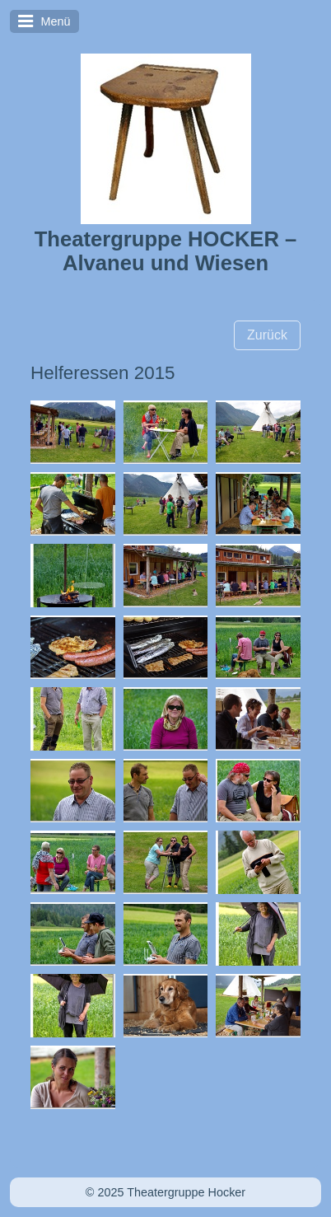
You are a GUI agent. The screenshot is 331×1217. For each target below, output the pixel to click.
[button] (267, 335)
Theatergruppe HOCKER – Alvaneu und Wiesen (166, 250)
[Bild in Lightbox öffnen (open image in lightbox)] (72, 432)
